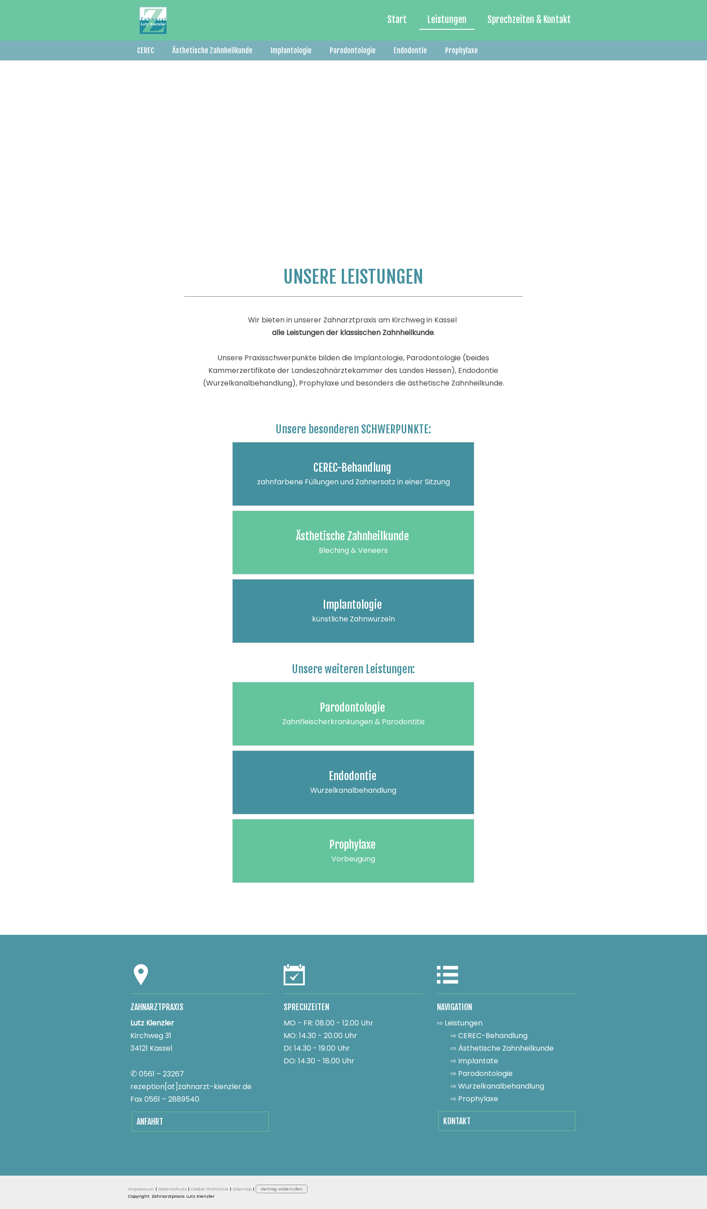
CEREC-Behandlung (352, 467)
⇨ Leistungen (459, 1023)
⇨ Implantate (474, 1061)
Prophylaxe (461, 50)
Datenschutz (172, 1189)
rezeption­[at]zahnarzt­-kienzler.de (191, 1086)
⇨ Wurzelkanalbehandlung (497, 1086)
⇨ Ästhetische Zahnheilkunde (502, 1048)
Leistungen (447, 19)
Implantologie (291, 50)
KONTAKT (457, 1121)
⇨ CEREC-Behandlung (489, 1035)
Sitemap (242, 1189)
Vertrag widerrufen (282, 1189)
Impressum (141, 1189)
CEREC (145, 50)
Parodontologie (353, 50)
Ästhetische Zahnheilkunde (212, 50)
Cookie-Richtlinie (210, 1189)
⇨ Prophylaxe (474, 1099)
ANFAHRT (150, 1121)
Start (397, 19)
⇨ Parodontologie (481, 1073)
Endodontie (410, 50)
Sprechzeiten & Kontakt (529, 19)
